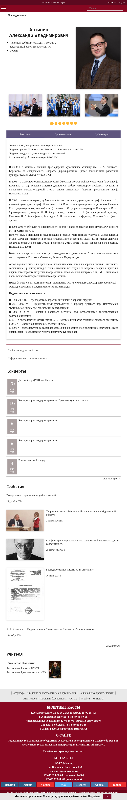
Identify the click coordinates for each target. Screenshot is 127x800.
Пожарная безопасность (53, 698)
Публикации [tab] (101, 134)
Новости (81, 784)
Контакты (98, 698)
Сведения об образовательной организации (51, 692)
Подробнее (94, 796)
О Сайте (63, 735)
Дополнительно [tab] (63, 134)
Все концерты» (112, 478)
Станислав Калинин (21, 663)
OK (107, 796)
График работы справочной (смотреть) (63, 728)
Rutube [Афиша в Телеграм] (117, 784)
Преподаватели (17, 15)
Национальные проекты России (96, 692)
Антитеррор (30, 698)
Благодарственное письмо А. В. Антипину (70, 569)
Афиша (99, 784)
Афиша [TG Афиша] (27, 784)
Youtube (45, 784)
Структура (19, 692)
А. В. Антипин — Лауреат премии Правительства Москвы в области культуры (50, 629)
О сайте (85, 698)
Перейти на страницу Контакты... (63, 751)
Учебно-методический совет (24, 350)
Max (63, 784)
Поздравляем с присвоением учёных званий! (31, 495)
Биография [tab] (25, 134)
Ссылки (73, 698)
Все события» (113, 645)
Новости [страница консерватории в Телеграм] (10, 784)
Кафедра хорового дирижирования (27, 358)
